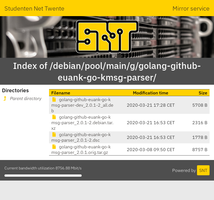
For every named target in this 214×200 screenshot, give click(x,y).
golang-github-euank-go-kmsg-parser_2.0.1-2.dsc (81, 137)
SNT (203, 170)
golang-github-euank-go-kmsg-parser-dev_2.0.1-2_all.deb (82, 105)
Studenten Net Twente (34, 8)
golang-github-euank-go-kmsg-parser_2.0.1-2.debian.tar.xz (82, 122)
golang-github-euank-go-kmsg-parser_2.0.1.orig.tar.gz (81, 149)
